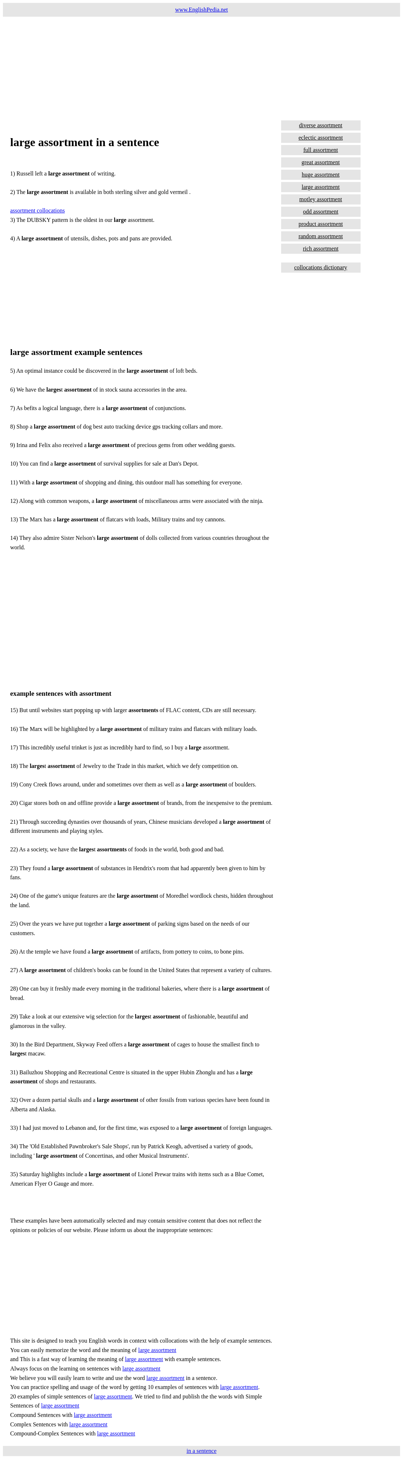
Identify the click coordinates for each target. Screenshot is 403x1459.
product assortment (321, 224)
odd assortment (320, 211)
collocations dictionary (320, 267)
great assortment (320, 162)
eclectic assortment (321, 138)
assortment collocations (37, 210)
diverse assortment (320, 125)
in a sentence (201, 1451)
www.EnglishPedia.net (201, 10)
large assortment (157, 1350)
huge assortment (321, 174)
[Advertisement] (201, 67)
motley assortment (320, 199)
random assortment (321, 236)
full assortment (320, 150)
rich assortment (320, 248)
